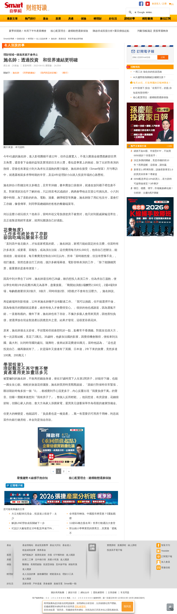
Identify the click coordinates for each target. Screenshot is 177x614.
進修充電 (58, 583)
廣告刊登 (72, 592)
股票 (58, 18)
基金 (45, 18)
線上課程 (132, 545)
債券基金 (41, 550)
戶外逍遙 (37, 583)
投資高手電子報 (114, 550)
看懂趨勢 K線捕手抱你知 (32, 478)
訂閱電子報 (164, 556)
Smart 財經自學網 (15, 7)
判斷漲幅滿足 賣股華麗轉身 (152, 31)
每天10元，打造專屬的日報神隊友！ (152, 82)
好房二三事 (27, 559)
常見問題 (124, 592)
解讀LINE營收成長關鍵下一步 (28, 523)
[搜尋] (147, 12)
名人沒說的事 (28, 574)
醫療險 (25, 564)
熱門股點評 (27, 555)
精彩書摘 (147, 18)
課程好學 (129, 18)
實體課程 (111, 545)
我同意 (127, 606)
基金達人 (66, 545)
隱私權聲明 (98, 592)
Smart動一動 (70, 583)
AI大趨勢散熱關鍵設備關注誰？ (149, 77)
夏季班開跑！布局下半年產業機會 (27, 31)
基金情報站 (27, 545)
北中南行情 (40, 559)
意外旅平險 (61, 564)
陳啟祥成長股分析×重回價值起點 (111, 31)
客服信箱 (163, 567)
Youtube (162, 551)
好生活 (113, 18)
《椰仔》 (65, 73)
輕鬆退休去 (55, 574)
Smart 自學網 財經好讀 (37, 7)
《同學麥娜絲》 (29, 73)
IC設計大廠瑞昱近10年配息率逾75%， (33, 528)
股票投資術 (40, 555)
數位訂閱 (165, 18)
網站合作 (85, 592)
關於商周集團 (57, 592)
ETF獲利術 (59, 555)
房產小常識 (53, 559)
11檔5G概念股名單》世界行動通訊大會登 (92, 523)
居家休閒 (26, 583)
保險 (83, 18)
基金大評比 (55, 545)
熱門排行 (30, 18)
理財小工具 (67, 574)
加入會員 (163, 562)
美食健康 (47, 583)
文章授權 (112, 592)
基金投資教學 (41, 545)
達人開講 (70, 555)
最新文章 (12, 18)
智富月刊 (163, 545)
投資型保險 (48, 564)
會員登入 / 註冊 (159, 3)
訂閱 (163, 57)
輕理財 (98, 18)
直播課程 (121, 545)
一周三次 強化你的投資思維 (147, 71)
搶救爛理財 (42, 574)
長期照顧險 (36, 564)
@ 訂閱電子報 (15, 485)
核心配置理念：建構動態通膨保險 (69, 31)
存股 (50, 555)
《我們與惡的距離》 (49, 73)
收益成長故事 (28, 550)
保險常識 (72, 564)
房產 (71, 18)
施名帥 (16, 73)
